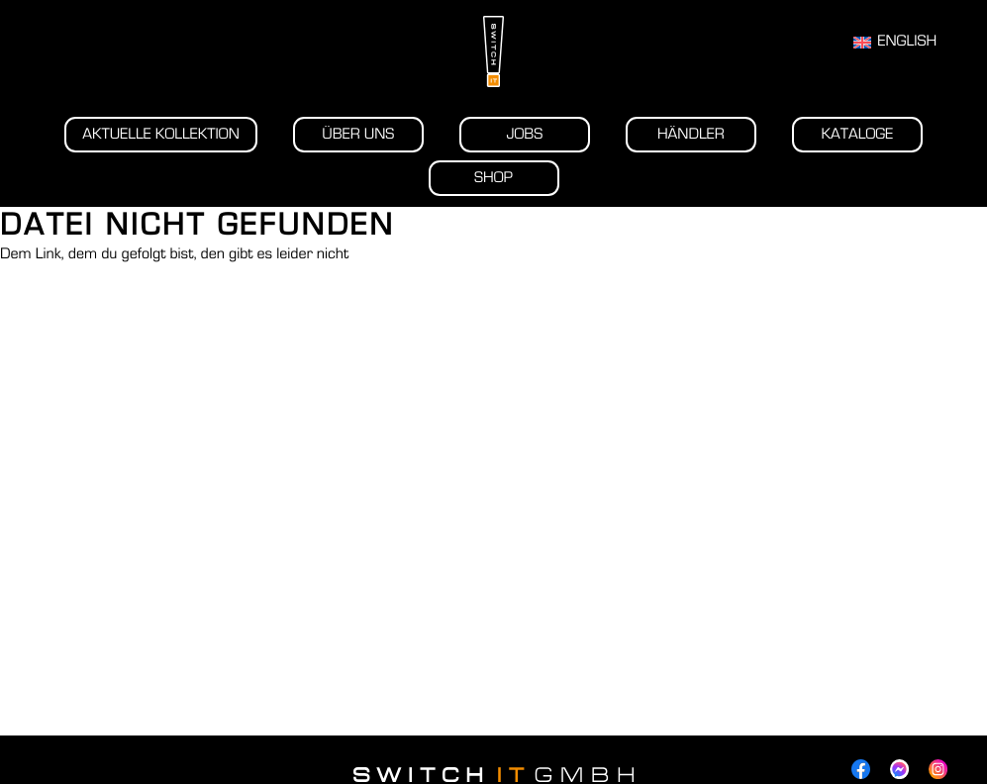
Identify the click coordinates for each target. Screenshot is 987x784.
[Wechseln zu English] (895, 42)
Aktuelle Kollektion (161, 135)
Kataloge (857, 135)
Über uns (358, 135)
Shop (493, 178)
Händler (691, 135)
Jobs (524, 135)
